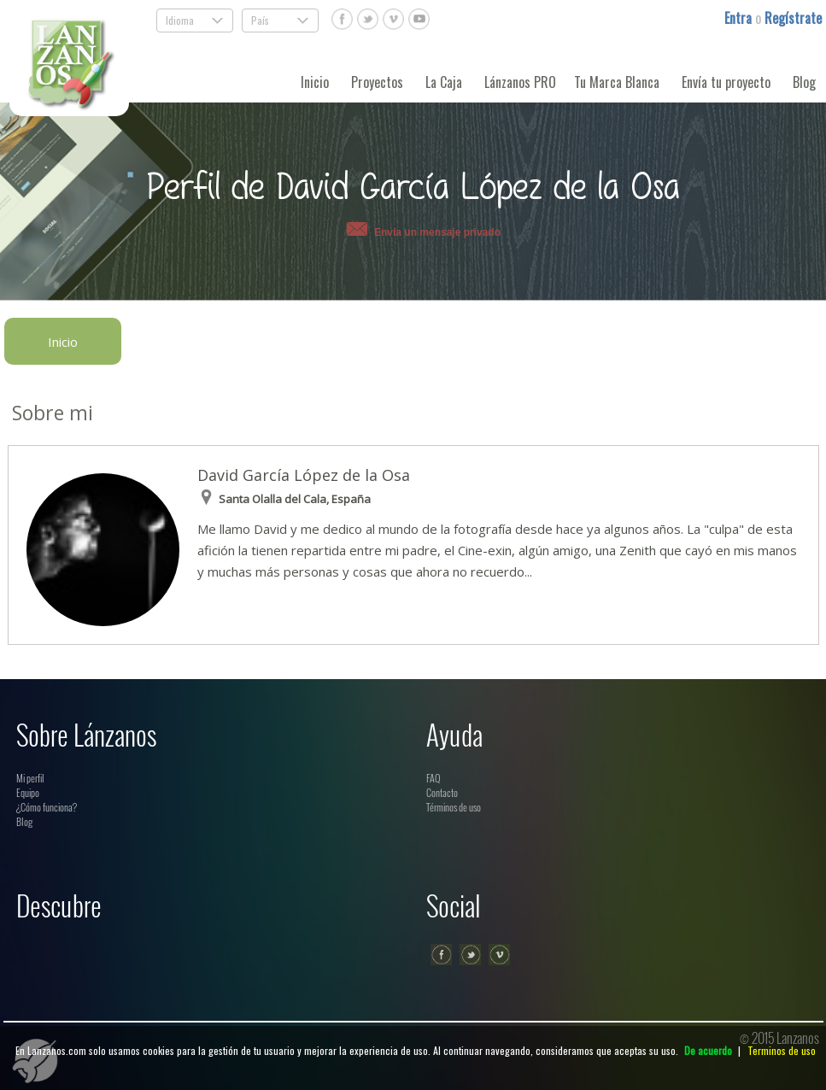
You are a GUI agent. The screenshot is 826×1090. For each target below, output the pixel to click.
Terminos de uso (781, 1050)
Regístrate (793, 18)
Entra (739, 18)
